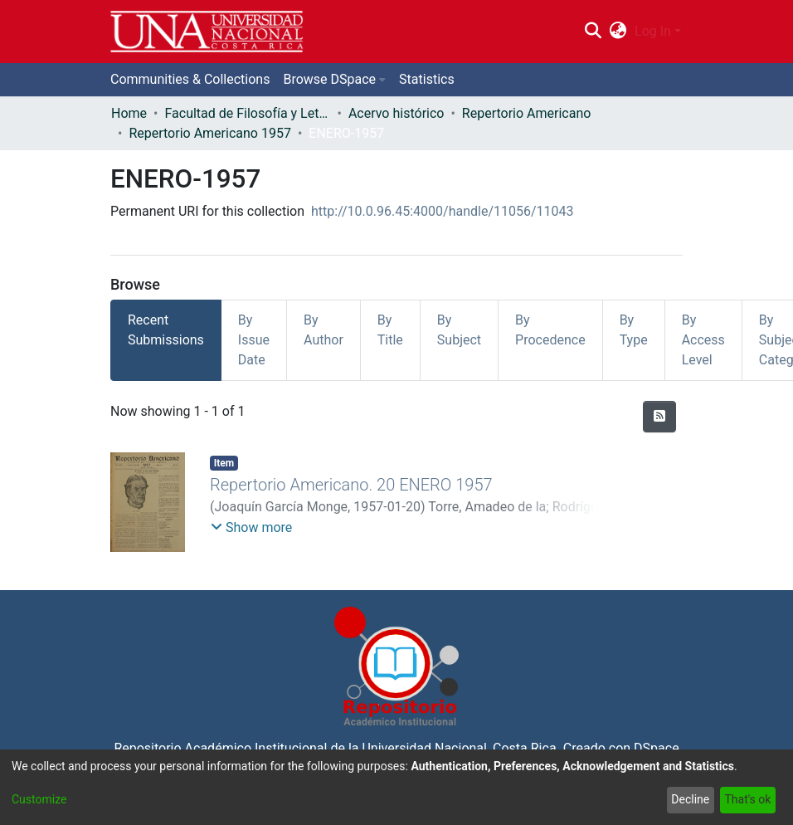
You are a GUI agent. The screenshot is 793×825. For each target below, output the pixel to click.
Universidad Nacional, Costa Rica (459, 748)
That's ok (747, 799)
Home (129, 113)
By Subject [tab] (459, 330)
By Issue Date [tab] (254, 340)
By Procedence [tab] (550, 330)
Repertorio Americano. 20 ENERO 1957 (351, 485)
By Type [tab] (634, 330)
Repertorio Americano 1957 (209, 133)
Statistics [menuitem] (427, 79)
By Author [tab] (323, 330)
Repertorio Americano (526, 113)
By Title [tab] (390, 330)
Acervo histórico (396, 113)
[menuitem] (618, 31)
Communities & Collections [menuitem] (190, 79)
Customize (39, 799)
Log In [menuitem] (653, 31)
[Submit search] (592, 31)
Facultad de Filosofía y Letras (247, 113)
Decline (690, 799)
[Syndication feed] (659, 416)
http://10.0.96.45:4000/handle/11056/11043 (442, 211)
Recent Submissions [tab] (166, 330)
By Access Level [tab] (703, 340)
